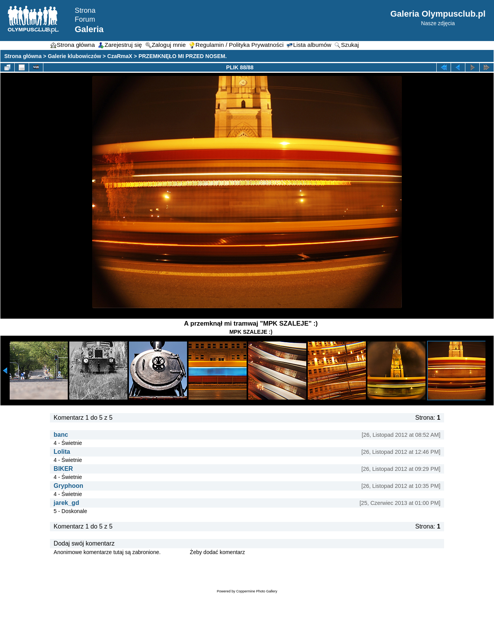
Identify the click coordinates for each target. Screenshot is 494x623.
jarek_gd (66, 502)
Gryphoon (68, 485)
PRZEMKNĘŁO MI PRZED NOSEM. (183, 56)
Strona (85, 10)
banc (61, 434)
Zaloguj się (175, 552)
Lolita (62, 451)
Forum (85, 19)
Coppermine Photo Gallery (256, 591)
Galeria (89, 29)
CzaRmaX (119, 56)
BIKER (63, 468)
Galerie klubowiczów (74, 56)
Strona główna (22, 56)
